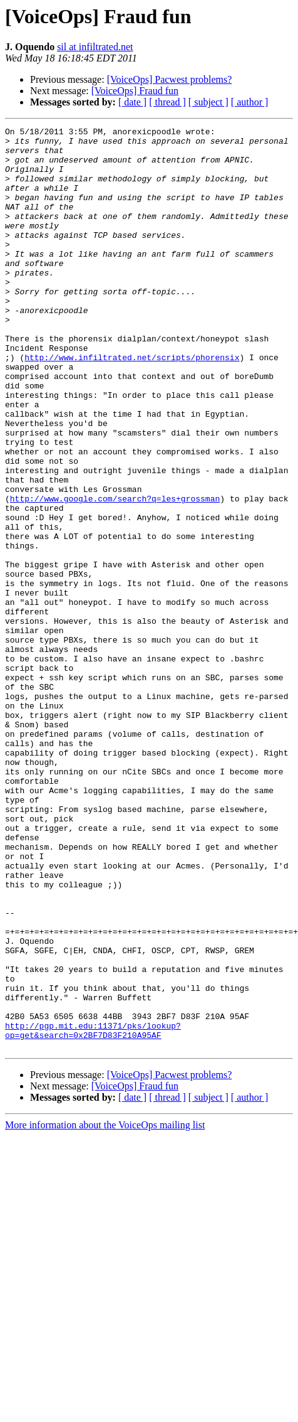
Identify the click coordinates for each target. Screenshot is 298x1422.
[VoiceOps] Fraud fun (134, 90)
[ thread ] (167, 102)
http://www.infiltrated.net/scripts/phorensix (131, 404)
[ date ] (132, 102)
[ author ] (250, 102)
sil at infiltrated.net (95, 46)
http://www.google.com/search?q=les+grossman (115, 573)
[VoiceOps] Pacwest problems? (169, 79)
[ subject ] (208, 102)
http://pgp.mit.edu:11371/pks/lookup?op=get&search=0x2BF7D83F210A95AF (93, 1211)
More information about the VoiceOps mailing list (105, 1309)
